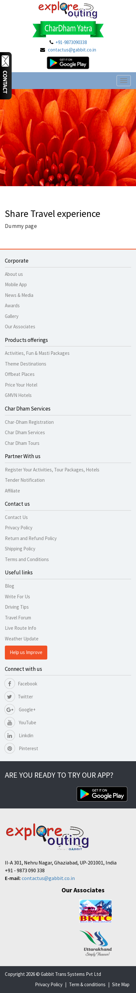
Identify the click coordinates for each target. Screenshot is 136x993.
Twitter (19, 697)
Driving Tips (17, 607)
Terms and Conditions (27, 559)
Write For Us (17, 596)
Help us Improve (26, 652)
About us (14, 274)
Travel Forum (18, 618)
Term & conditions (87, 984)
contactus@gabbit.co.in (72, 50)
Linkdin (19, 735)
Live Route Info (20, 628)
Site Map (121, 984)
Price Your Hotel (21, 385)
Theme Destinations (25, 364)
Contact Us (16, 517)
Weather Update (22, 639)
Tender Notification (25, 480)
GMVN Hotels (18, 395)
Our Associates (20, 326)
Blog (9, 586)
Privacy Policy (18, 528)
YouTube (20, 722)
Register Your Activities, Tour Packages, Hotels (52, 470)
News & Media (19, 295)
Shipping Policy (20, 549)
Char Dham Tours (22, 443)
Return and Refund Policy (31, 538)
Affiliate (12, 491)
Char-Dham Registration (29, 422)
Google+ (20, 709)
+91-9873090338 (71, 42)
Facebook (21, 684)
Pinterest (21, 748)
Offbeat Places (20, 374)
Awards (12, 305)
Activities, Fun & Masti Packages (37, 353)
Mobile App (16, 284)
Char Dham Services (25, 432)
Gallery (11, 316)
